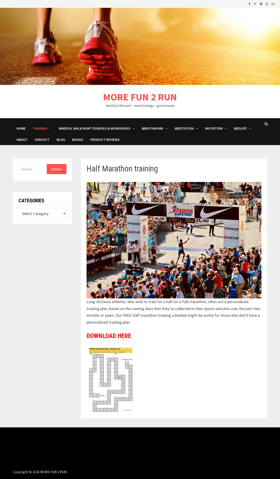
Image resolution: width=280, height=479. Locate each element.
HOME (21, 128)
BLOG (61, 139)
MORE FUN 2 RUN (140, 97)
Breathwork (152, 128)
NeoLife (240, 128)
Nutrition (214, 128)
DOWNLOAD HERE (109, 336)
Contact (42, 139)
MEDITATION (184, 128)
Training (40, 128)
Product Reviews (105, 139)
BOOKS (77, 139)
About (22, 139)
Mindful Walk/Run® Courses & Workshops (94, 128)
